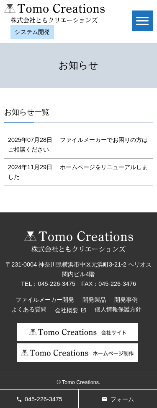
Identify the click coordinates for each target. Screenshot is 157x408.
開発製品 (94, 299)
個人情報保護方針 (118, 309)
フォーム (122, 399)
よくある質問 (28, 309)
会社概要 (66, 310)
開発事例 (126, 299)
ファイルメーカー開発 (44, 299)
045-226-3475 (43, 399)
